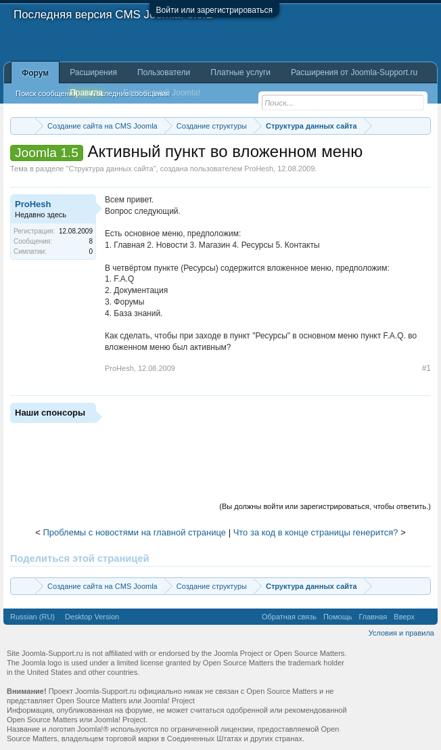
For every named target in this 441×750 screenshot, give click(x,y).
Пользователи (163, 72)
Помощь (337, 617)
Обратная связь (289, 617)
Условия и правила (401, 633)
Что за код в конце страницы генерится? (315, 532)
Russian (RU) (32, 617)
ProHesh (258, 168)
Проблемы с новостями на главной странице (134, 532)
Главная (372, 617)
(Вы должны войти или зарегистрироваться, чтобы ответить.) (325, 506)
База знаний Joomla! (161, 92)
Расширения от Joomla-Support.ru (354, 72)
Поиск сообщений (46, 93)
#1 (426, 368)
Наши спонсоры (50, 412)
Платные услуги (240, 72)
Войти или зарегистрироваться (214, 10)
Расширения (93, 72)
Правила (86, 92)
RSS (426, 616)
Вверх (404, 617)
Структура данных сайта (110, 168)
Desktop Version (92, 617)
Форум (35, 73)
